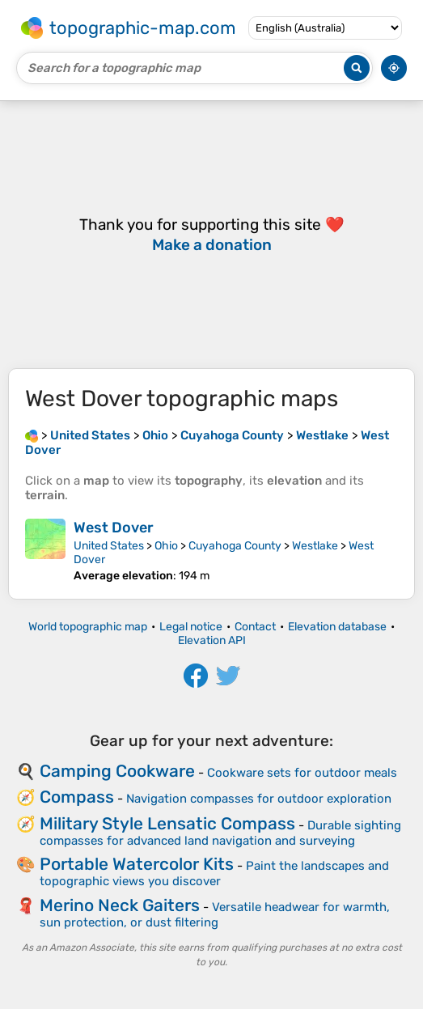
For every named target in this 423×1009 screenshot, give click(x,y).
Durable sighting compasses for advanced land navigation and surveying (220, 833)
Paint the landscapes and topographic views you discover (214, 873)
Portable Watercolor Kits (137, 864)
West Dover (114, 527)
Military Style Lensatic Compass (167, 823)
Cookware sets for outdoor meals (302, 772)
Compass (77, 796)
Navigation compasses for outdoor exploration (258, 798)
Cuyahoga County (234, 546)
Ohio (166, 546)
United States (109, 546)
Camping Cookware (117, 771)
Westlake (315, 546)
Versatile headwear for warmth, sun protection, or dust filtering (215, 915)
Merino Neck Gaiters (120, 905)
